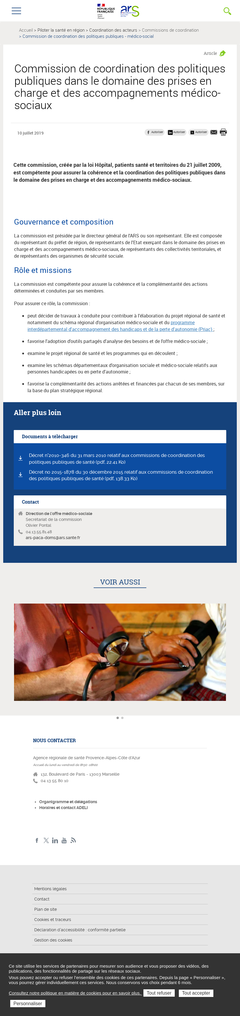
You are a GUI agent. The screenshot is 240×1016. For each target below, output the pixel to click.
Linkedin (55, 840)
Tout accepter (196, 992)
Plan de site (45, 909)
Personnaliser (27, 1003)
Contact (41, 899)
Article (210, 53)
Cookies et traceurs (52, 919)
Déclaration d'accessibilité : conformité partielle (80, 929)
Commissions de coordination (170, 30)
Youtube (64, 840)
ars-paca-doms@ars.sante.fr (53, 537)
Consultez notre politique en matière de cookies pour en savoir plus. (75, 992)
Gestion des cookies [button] (53, 940)
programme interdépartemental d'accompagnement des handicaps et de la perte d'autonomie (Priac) (120, 325)
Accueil (26, 30)
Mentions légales (50, 888)
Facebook (37, 840)
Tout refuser (159, 992)
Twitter (46, 840)
